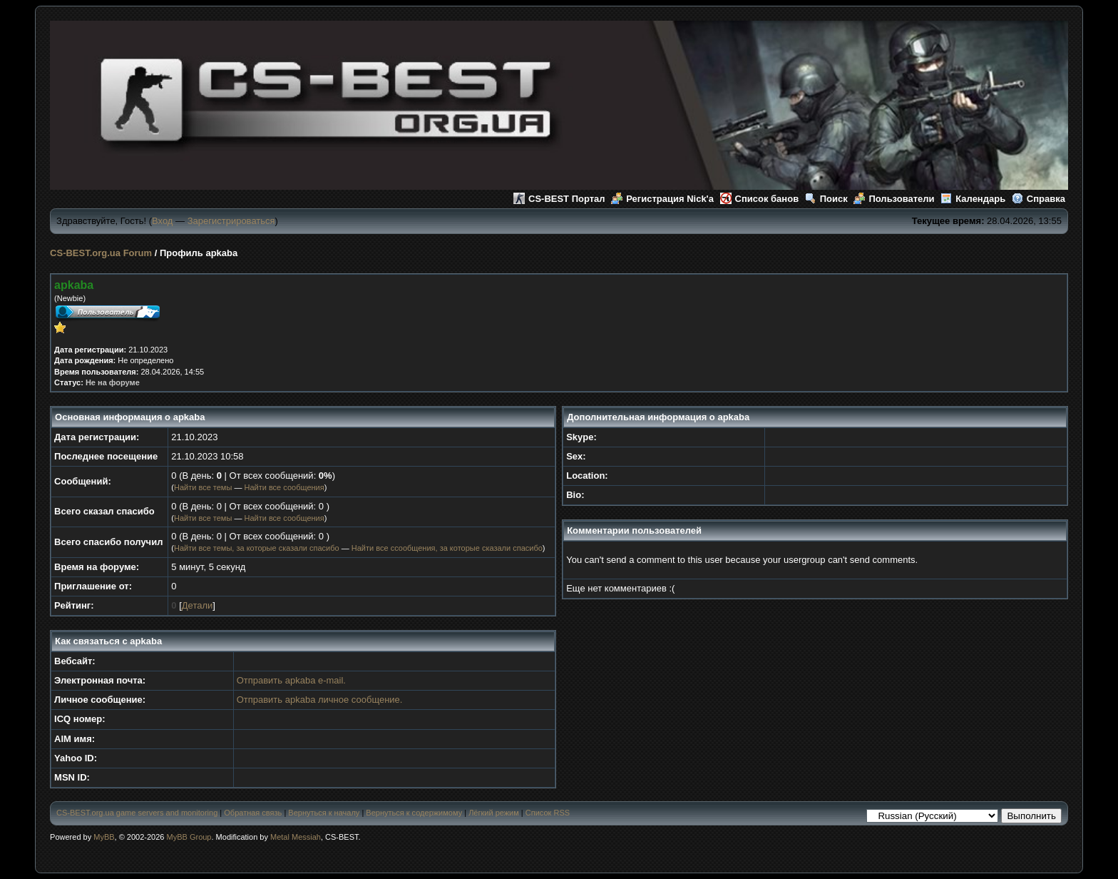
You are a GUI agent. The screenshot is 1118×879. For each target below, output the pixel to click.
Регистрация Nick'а (662, 198)
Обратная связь (253, 812)
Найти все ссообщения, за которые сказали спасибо (447, 548)
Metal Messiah (295, 837)
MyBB (103, 837)
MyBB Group (189, 837)
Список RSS (547, 812)
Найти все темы (203, 487)
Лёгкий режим (493, 812)
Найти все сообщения (284, 487)
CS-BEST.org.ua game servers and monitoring (136, 812)
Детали (197, 605)
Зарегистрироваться (231, 220)
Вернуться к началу (323, 812)
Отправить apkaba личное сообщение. (320, 699)
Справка (1038, 198)
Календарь (972, 198)
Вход (162, 220)
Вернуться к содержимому (414, 812)
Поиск (826, 198)
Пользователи (893, 198)
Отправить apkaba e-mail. (291, 680)
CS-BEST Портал (559, 198)
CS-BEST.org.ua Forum (101, 253)
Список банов (759, 198)
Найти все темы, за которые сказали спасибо (256, 548)
